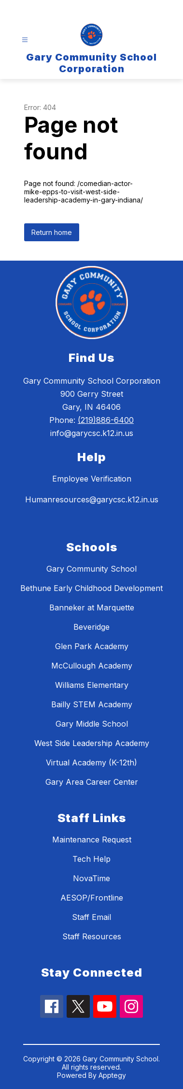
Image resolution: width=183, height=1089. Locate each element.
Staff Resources (91, 936)
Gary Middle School (92, 724)
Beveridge (91, 627)
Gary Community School (91, 569)
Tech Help (91, 859)
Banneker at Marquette (91, 607)
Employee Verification (91, 478)
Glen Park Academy (91, 646)
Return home (51, 232)
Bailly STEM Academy (91, 704)
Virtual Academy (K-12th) (91, 762)
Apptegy (112, 1075)
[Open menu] (24, 40)
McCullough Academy (91, 665)
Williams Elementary (91, 685)
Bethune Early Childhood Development (91, 588)
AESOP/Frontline (91, 897)
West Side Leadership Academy (91, 743)
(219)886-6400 (106, 420)
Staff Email (91, 917)
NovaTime (91, 878)
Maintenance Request (91, 839)
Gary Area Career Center (91, 782)
